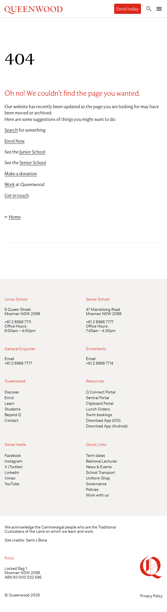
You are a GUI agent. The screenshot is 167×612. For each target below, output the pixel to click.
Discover (12, 392)
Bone (42, 540)
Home (15, 217)
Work (10, 184)
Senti (30, 540)
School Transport (100, 472)
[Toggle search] (148, 8)
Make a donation (21, 173)
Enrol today (127, 9)
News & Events (99, 466)
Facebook (13, 455)
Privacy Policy (151, 595)
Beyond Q (13, 414)
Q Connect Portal (100, 392)
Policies (92, 489)
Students (13, 408)
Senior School (32, 162)
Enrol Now (15, 141)
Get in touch (17, 195)
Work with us (97, 495)
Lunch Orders (98, 408)
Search (11, 130)
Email (9, 358)
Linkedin (12, 472)
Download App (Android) (107, 425)
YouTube (12, 483)
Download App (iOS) (103, 420)
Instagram (13, 461)
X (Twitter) (14, 466)
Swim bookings (99, 414)
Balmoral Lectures (101, 461)
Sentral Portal (97, 397)
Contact (11, 420)
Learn (9, 403)
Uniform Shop (98, 478)
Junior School (32, 152)
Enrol (9, 397)
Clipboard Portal (99, 403)
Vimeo (10, 478)
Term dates (95, 455)
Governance (96, 483)
